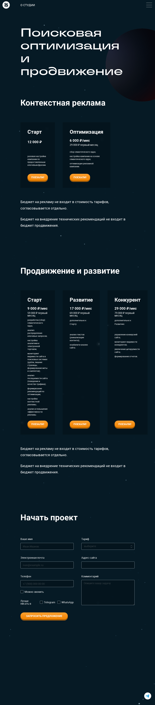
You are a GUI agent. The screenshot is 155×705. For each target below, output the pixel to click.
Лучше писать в (25, 602)
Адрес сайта (89, 557)
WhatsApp (68, 602)
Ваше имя (26, 539)
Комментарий (89, 576)
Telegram (49, 602)
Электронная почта (32, 557)
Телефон (25, 576)
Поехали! (37, 177)
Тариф (85, 539)
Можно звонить (34, 591)
